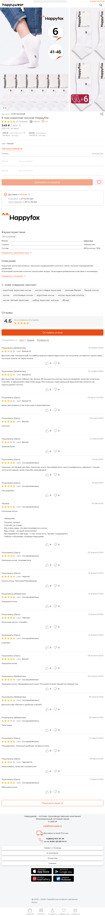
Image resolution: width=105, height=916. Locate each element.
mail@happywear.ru (52, 826)
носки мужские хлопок (71, 295)
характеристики (17, 252)
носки (6, 295)
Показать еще (52, 803)
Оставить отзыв (52, 332)
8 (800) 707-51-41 (55, 839)
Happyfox (88, 241)
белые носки (91, 290)
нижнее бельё (73, 290)
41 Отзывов (22, 121)
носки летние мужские (16, 300)
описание (13, 276)
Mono (34, 902)
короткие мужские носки (17, 290)
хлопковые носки (23, 295)
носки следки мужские (48, 290)
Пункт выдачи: (15, 202)
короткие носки (45, 295)
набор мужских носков (45, 300)
